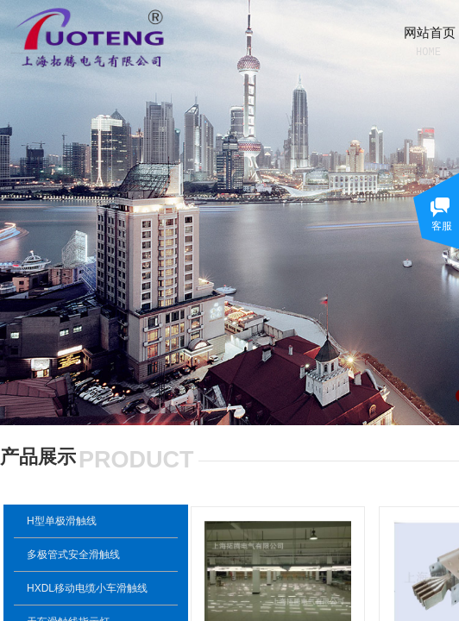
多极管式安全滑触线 (73, 555)
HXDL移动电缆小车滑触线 (87, 588)
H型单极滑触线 (62, 521)
